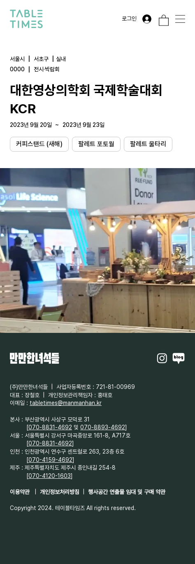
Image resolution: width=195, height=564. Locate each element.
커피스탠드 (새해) (39, 143)
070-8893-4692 (102, 427)
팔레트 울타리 (148, 143)
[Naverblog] (178, 358)
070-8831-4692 (50, 427)
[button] (164, 20)
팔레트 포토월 (96, 143)
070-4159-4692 (50, 459)
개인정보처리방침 (59, 492)
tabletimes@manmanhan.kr (66, 403)
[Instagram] (162, 358)
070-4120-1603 (49, 476)
